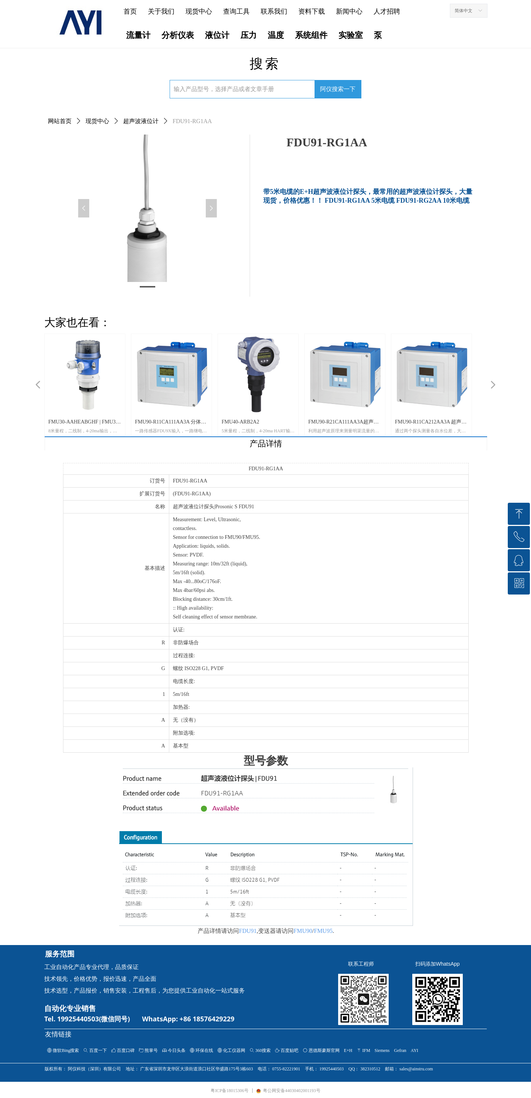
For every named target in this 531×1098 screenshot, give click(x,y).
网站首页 (60, 121)
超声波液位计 (141, 121)
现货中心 (97, 121)
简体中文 (463, 10)
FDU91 (248, 931)
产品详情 (266, 443)
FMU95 (323, 931)
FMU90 (303, 931)
